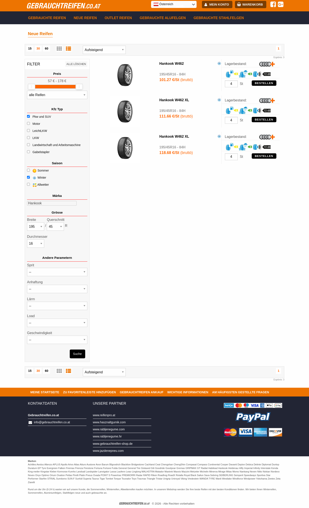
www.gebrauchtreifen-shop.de (113, 443)
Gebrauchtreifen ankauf (141, 392)
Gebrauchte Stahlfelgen (219, 18)
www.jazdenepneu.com (108, 450)
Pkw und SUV (41, 116)
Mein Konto (219, 4)
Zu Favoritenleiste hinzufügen (89, 392)
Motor (36, 123)
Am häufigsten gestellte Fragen (240, 392)
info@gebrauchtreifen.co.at (52, 422)
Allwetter (38, 185)
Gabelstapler (40, 152)
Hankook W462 (171, 63)
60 (46, 48)
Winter (36, 178)
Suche (77, 354)
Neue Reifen (85, 18)
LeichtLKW (39, 131)
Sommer (38, 171)
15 (30, 48)
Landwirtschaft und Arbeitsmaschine (56, 145)
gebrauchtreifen (63, 5)
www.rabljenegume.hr (107, 436)
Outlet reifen (118, 18)
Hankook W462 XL (174, 100)
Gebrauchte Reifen (47, 18)
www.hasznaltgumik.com (109, 422)
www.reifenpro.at (104, 415)
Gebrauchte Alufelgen (163, 18)
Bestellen (264, 83)
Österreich (163, 4)
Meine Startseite (44, 392)
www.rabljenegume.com (109, 429)
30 (38, 48)
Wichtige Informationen (187, 392)
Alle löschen (76, 64)
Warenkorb (252, 4)
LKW (35, 138)
